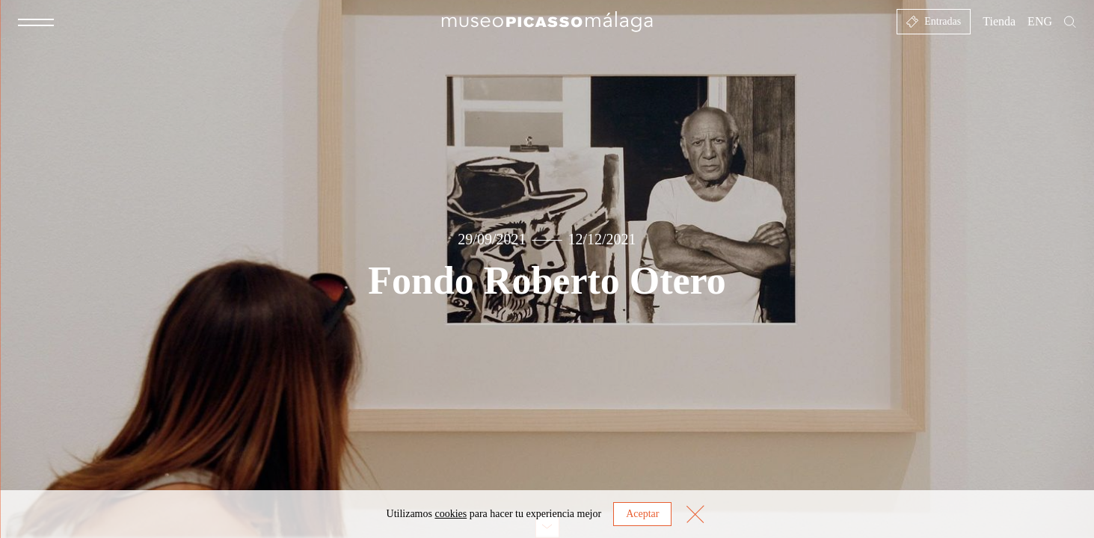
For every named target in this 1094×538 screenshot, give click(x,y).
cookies (450, 513)
